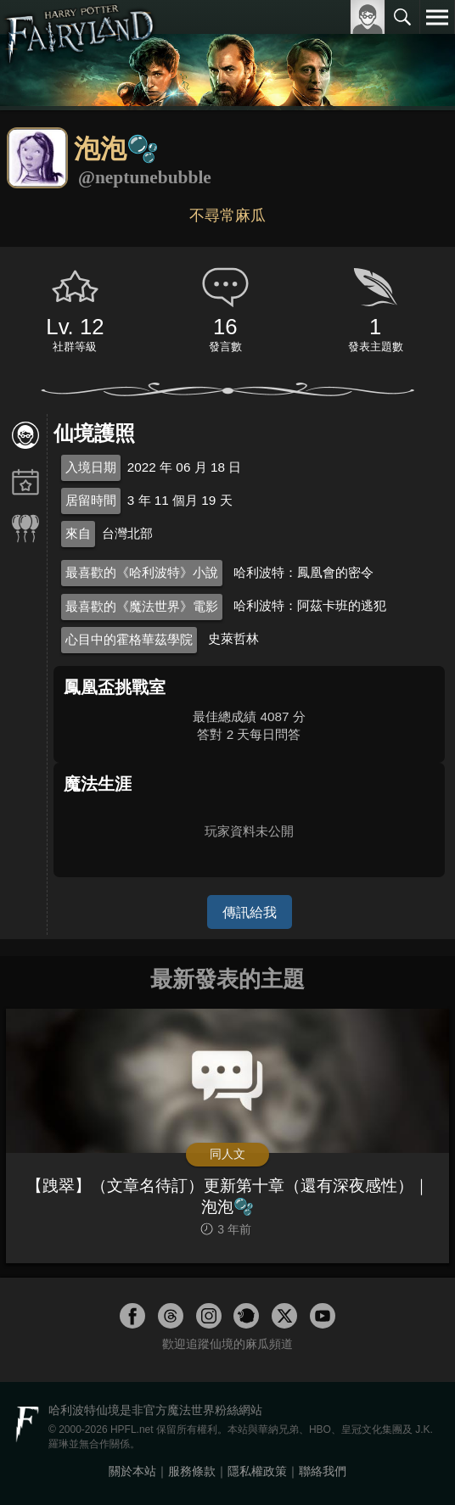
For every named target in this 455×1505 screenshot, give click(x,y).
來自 (78, 533)
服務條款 (192, 1471)
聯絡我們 (322, 1471)
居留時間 (90, 500)
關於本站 (132, 1471)
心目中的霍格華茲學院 (129, 639)
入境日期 (90, 467)
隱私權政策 (257, 1471)
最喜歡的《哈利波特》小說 (141, 572)
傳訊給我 (249, 912)
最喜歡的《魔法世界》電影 (141, 606)
